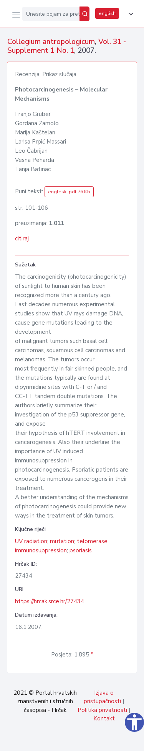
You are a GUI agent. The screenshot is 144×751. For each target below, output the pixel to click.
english (107, 13)
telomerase (92, 541)
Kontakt (104, 718)
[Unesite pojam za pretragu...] (51, 14)
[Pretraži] (84, 14)
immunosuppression (41, 550)
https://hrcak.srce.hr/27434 (49, 601)
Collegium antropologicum (51, 42)
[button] (129, 14)
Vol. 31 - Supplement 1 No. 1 (66, 46)
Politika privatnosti (102, 710)
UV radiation (31, 541)
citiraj (22, 238)
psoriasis (81, 550)
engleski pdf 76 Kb (69, 192)
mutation (62, 541)
